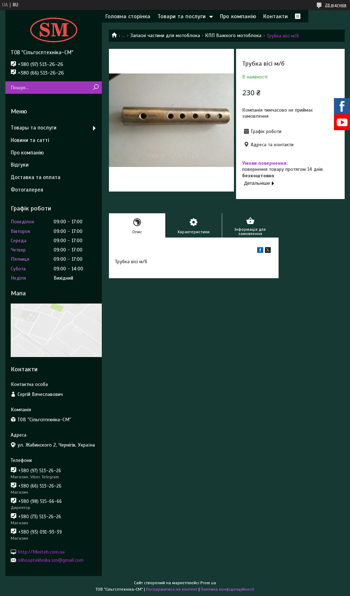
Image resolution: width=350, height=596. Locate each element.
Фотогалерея (27, 190)
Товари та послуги (182, 16)
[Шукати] (95, 87)
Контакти (275, 16)
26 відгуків (335, 4)
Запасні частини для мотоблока (165, 35)
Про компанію (238, 16)
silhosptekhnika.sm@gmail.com (51, 560)
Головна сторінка (127, 16)
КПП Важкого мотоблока (233, 35)
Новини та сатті (30, 140)
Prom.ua (208, 582)
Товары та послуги (33, 127)
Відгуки (20, 165)
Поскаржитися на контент (172, 589)
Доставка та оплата (35, 177)
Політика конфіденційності (227, 589)
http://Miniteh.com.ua (41, 552)
